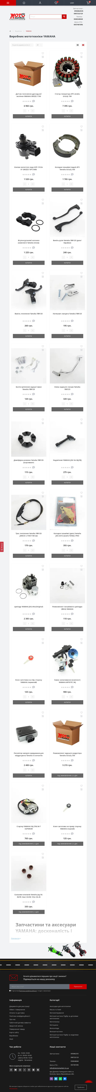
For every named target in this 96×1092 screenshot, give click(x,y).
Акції (11, 1039)
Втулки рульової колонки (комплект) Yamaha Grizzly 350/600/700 (28, 242)
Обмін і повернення (17, 1010)
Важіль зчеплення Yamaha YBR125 (29, 314)
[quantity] (28, 111)
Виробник (18, 31)
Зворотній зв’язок (16, 1026)
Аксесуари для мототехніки (60, 1006)
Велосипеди (54, 1028)
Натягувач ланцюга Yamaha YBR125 (67, 314)
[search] (64, 16)
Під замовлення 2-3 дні (67, 775)
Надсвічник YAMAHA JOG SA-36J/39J (67, 460)
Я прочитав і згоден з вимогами (31, 991)
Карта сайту (14, 1032)
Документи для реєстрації (19, 1006)
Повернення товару (17, 1029)
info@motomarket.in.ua (59, 1068)
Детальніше (13, 1088)
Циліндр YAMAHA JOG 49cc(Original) (28, 607)
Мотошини (54, 1025)
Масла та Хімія (55, 1010)
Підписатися (78, 986)
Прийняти (80, 1087)
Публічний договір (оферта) (20, 1023)
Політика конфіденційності (28, 991)
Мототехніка (54, 1022)
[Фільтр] (2, 547)
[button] (40, 3)
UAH (72, 3)
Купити (28, 116)
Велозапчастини (56, 1031)
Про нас (12, 1019)
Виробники (13, 1036)
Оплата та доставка (17, 1013)
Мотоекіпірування (57, 1013)
